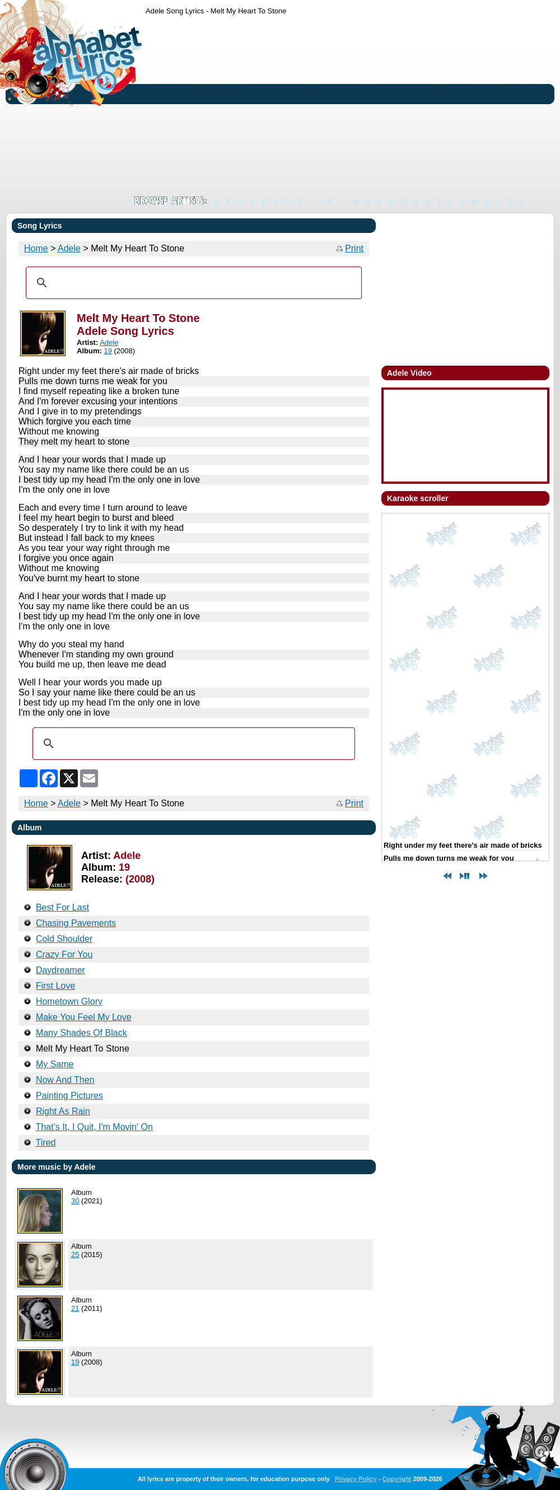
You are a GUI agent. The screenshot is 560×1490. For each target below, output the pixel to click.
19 (107, 351)
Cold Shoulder (64, 938)
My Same (55, 1064)
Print (354, 248)
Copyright (396, 1478)
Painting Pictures (69, 1095)
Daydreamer (60, 970)
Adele (69, 248)
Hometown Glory (69, 1001)
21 (75, 1308)
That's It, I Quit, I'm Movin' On (94, 1127)
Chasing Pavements (76, 923)
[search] (192, 282)
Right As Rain (63, 1111)
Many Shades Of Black (81, 1033)
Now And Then (65, 1080)
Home (36, 248)
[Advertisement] (336, 105)
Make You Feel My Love (84, 1017)
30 (75, 1201)
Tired (46, 1142)
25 (75, 1254)
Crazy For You (64, 954)
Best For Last (62, 907)
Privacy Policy (356, 1478)
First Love (55, 986)
